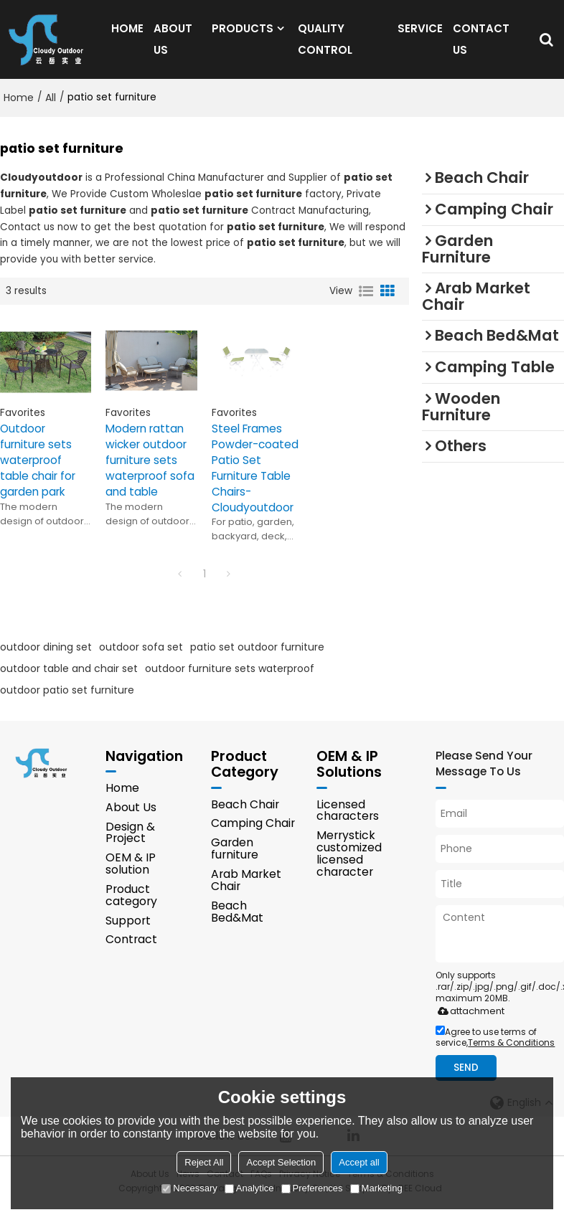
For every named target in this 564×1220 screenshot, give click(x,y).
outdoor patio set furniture (67, 703)
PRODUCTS (242, 34)
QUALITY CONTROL (325, 45)
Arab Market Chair (246, 893)
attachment (468, 1024)
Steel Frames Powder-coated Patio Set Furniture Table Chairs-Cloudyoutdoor (256, 481)
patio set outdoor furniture (257, 660)
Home (19, 110)
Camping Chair (253, 837)
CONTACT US (481, 45)
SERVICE (420, 34)
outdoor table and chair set (69, 681)
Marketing (376, 1188)
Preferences (312, 1188)
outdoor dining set (46, 660)
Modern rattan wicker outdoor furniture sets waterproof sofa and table (151, 473)
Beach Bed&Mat (237, 925)
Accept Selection (281, 1162)
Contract (131, 953)
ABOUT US (173, 45)
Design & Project (130, 846)
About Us (130, 821)
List (366, 304)
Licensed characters (347, 824)
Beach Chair (245, 818)
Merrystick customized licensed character (349, 867)
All (50, 110)
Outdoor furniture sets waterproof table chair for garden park (39, 473)
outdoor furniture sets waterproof (229, 681)
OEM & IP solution (130, 878)
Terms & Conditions (511, 1056)
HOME (127, 34)
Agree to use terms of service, (495, 1050)
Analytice (249, 1188)
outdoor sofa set (141, 660)
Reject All (203, 1162)
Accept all (359, 1162)
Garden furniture (234, 862)
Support (128, 934)
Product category (131, 909)
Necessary (189, 1188)
